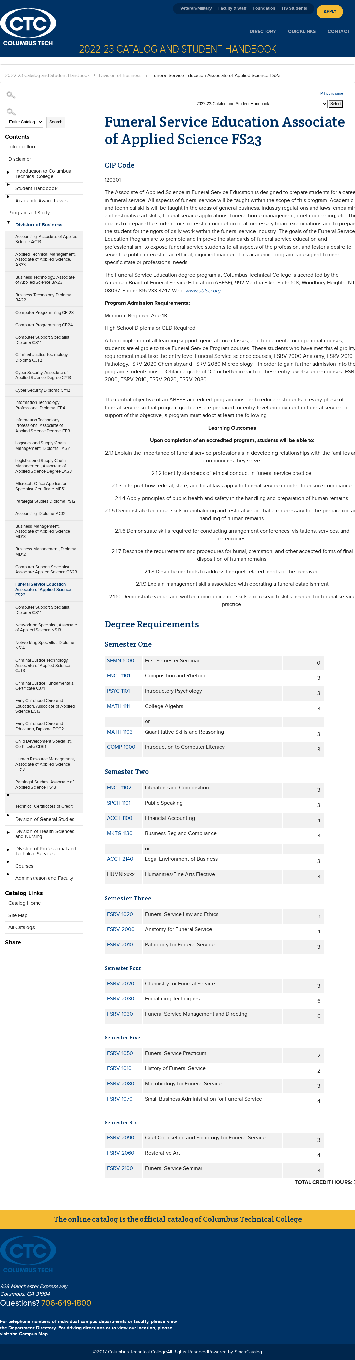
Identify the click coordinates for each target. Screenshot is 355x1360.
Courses (24, 866)
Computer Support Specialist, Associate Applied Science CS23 (46, 569)
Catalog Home (24, 903)
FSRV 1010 (119, 1068)
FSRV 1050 (120, 1053)
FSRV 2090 (120, 1138)
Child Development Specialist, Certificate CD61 (43, 744)
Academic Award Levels (41, 201)
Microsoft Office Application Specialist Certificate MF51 (41, 486)
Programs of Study (29, 213)
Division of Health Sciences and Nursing (44, 834)
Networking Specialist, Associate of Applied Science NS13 (46, 627)
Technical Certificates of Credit (44, 806)
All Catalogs (21, 927)
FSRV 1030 (120, 1014)
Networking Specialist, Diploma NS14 (44, 645)
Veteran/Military (196, 8)
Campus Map (33, 1334)
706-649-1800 (66, 1303)
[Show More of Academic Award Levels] (8, 198)
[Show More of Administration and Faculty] (8, 876)
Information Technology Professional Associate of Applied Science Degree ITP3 (42, 425)
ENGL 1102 (119, 788)
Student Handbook (36, 188)
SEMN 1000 (120, 661)
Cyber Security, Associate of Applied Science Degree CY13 (43, 375)
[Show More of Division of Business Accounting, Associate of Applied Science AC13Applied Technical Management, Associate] (8, 223)
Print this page (331, 93)
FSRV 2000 (121, 929)
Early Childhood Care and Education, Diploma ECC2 (39, 726)
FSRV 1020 (120, 914)
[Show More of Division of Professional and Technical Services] (8, 852)
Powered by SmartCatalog (235, 1352)
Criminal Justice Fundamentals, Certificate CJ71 (44, 686)
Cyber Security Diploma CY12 (42, 390)
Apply (330, 11)
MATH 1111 (118, 706)
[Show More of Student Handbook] (8, 186)
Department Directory (32, 1328)
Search (55, 122)
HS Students (294, 8)
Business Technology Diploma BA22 (43, 297)
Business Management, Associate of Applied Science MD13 (42, 531)
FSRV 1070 (120, 1099)
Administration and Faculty (44, 878)
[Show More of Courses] (8, 864)
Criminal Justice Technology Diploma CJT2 (41, 357)
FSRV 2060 (120, 1153)
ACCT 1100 (119, 818)
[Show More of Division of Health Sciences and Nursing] (8, 834)
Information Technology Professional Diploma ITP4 (40, 405)
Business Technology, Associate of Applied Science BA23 (45, 280)
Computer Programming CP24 (44, 325)
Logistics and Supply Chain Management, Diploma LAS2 (42, 445)
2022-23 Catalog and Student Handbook (47, 75)
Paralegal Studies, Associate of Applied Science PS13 (44, 784)
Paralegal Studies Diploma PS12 (45, 501)
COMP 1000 (121, 747)
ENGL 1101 (118, 676)
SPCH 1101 (118, 803)
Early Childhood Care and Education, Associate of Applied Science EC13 (45, 706)
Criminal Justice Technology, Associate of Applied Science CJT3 (42, 665)
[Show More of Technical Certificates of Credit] (8, 797)
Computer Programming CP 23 (44, 312)
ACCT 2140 (120, 859)
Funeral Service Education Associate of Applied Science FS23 (43, 590)
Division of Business (120, 75)
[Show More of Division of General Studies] (8, 817)
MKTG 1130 (120, 833)
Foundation (264, 8)
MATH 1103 (120, 732)
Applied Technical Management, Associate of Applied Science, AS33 (45, 260)
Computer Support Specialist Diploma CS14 (42, 340)
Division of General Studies (44, 819)
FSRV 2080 (120, 1084)
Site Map (18, 915)
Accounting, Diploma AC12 (40, 513)
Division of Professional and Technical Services (45, 851)
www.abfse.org (202, 290)
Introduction (21, 147)
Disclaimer (19, 159)
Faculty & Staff (232, 8)
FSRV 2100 (120, 1168)
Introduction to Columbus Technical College (43, 173)
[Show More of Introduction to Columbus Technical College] (8, 174)
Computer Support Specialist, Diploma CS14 (42, 610)
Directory (263, 31)
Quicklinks (302, 31)
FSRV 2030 (120, 999)
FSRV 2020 (120, 984)
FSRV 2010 (120, 945)
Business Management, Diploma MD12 (45, 551)
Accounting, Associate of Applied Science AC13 (46, 239)
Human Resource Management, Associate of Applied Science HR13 (45, 764)
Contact (339, 31)
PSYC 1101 (118, 691)
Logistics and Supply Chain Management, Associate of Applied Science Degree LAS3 (43, 466)
